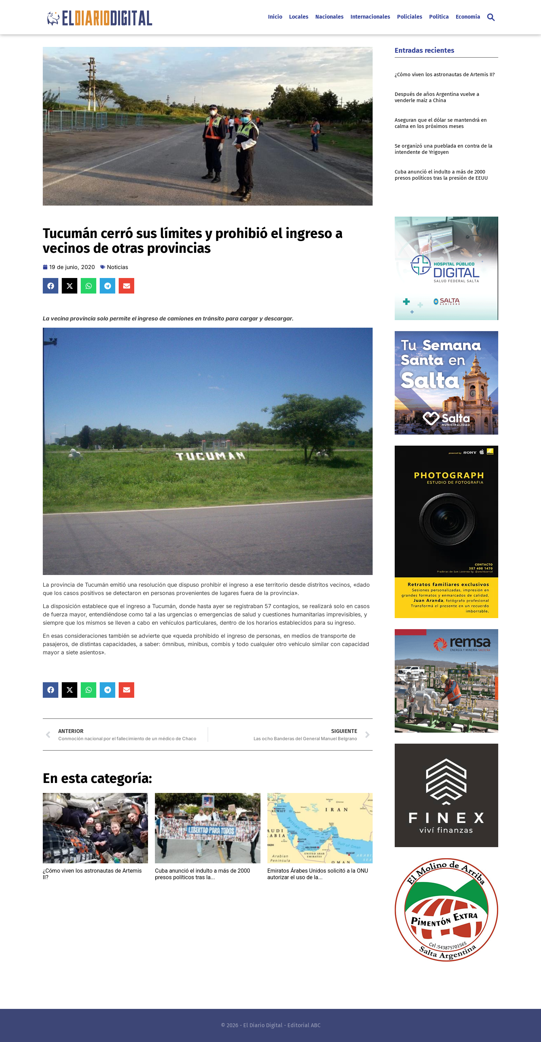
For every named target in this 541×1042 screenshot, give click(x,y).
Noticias (117, 267)
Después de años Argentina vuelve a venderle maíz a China (437, 97)
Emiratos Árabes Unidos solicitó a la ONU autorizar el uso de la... (317, 874)
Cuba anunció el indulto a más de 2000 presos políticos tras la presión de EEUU (441, 175)
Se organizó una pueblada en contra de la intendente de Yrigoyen (443, 149)
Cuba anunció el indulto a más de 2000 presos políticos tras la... (202, 874)
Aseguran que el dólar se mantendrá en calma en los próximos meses (441, 123)
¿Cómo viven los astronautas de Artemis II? (445, 74)
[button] (491, 17)
